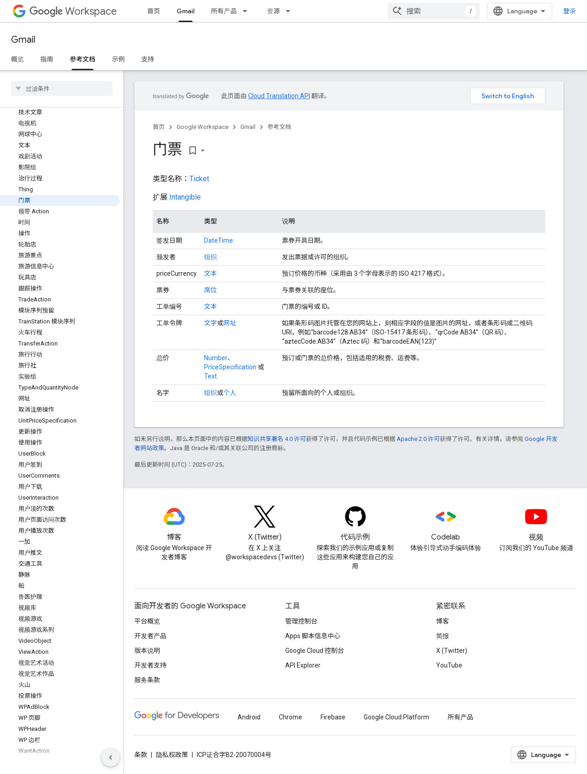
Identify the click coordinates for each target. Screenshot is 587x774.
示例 (118, 59)
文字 (210, 323)
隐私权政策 (172, 754)
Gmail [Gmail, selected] (185, 11)
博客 (442, 621)
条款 (140, 754)
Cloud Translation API (279, 96)
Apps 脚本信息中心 (312, 636)
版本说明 (147, 650)
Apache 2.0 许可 (418, 438)
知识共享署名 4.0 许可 (277, 438)
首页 (153, 11)
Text (210, 376)
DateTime (218, 240)
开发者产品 (150, 636)
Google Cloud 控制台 (314, 650)
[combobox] (434, 11)
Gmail (23, 39)
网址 (229, 323)
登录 (569, 11)
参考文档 (279, 126)
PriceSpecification (230, 367)
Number (215, 358)
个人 (229, 392)
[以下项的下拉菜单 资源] (291, 11)
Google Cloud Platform (396, 717)
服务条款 (147, 680)
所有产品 (224, 11)
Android (249, 717)
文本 (210, 273)
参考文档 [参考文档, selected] (82, 59)
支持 (147, 59)
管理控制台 (301, 621)
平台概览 (147, 621)
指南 (46, 59)
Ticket (199, 178)
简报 (442, 636)
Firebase (333, 717)
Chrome (290, 717)
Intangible (185, 197)
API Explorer (303, 665)
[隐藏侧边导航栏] (110, 757)
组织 (210, 257)
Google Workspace (202, 126)
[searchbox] (61, 88)
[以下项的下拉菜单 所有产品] (248, 11)
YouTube (449, 665)
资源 (273, 11)
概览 (17, 59)
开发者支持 (150, 665)
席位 (210, 290)
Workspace (73, 11)
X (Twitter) (451, 650)
